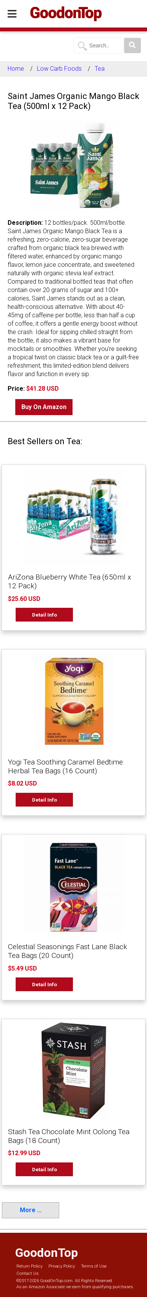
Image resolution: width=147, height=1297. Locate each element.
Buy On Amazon (43, 407)
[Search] (132, 45)
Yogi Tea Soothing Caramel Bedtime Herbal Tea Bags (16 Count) (65, 766)
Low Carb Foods (59, 68)
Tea (100, 68)
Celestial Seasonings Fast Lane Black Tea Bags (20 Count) (67, 951)
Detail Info (44, 615)
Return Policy (29, 1266)
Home (16, 68)
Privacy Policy (61, 1266)
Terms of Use (94, 1266)
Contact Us (27, 1273)
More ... (31, 1210)
